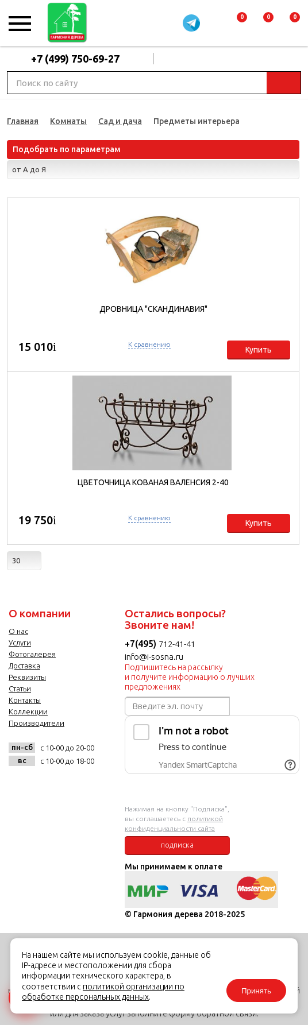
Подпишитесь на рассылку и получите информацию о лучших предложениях (190, 677)
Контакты (25, 700)
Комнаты (68, 121)
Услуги (20, 643)
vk (20, 786)
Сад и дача (120, 121)
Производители (36, 723)
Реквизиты (27, 677)
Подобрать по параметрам (67, 149)
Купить (258, 349)
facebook (48, 786)
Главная (22, 121)
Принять (256, 991)
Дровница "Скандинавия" (153, 309)
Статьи (20, 688)
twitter (76, 786)
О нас (18, 631)
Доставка (24, 666)
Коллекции (28, 711)
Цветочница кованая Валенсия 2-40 (153, 482)
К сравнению (149, 344)
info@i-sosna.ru (154, 657)
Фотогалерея (32, 654)
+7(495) (142, 644)
